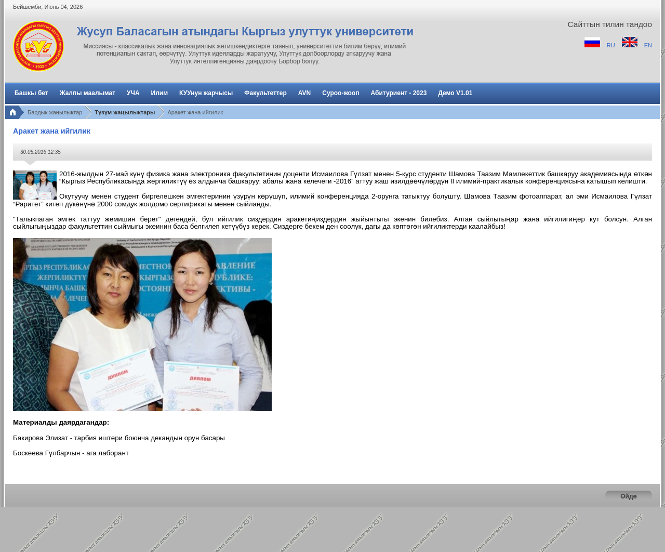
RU (612, 45)
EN (648, 45)
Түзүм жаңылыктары (125, 112)
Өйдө (628, 496)
